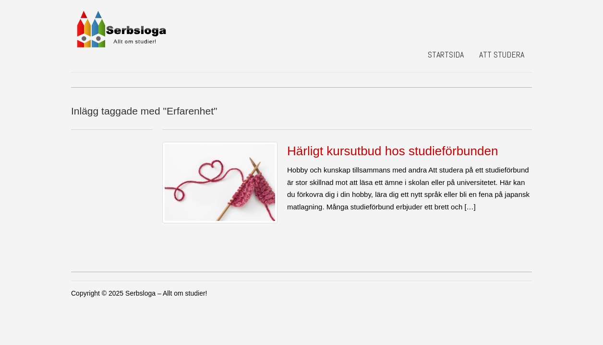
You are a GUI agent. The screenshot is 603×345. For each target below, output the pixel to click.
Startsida (446, 54)
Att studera (501, 54)
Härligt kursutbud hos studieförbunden (392, 151)
